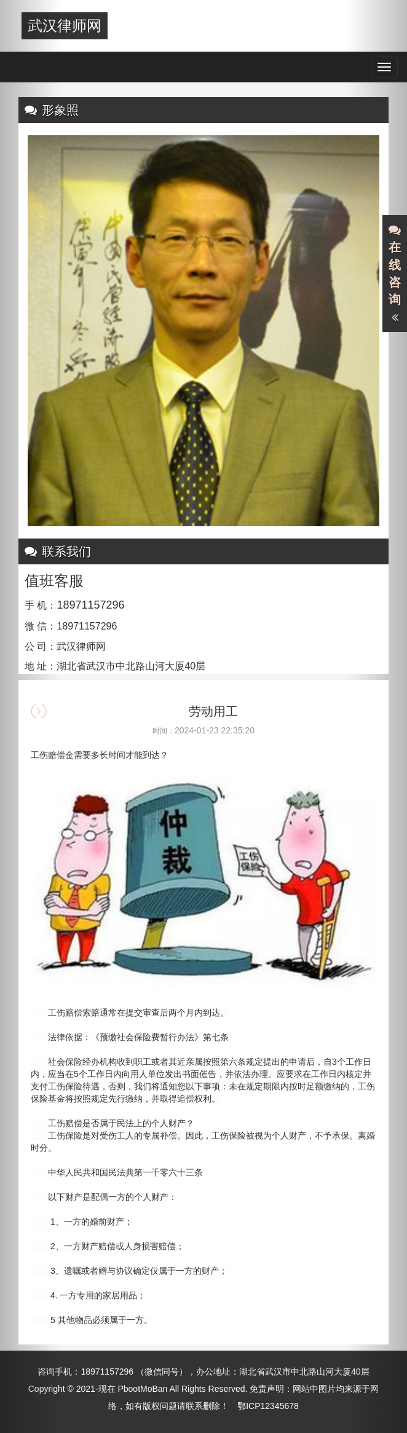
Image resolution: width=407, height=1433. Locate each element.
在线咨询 (395, 274)
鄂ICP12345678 (268, 1406)
